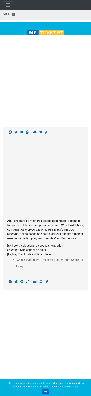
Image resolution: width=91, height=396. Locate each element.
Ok (45, 392)
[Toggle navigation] (8, 5)
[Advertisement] (44, 80)
